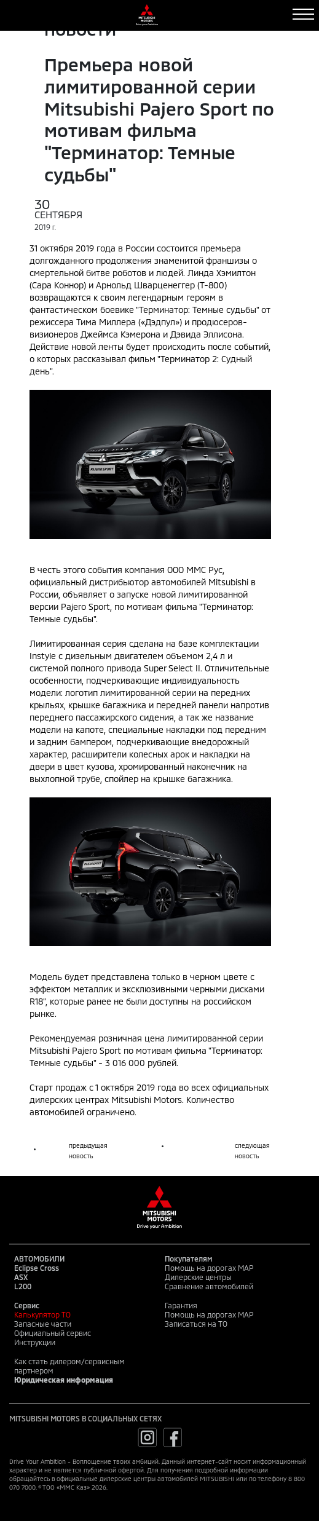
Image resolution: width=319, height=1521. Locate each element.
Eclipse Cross (36, 1267)
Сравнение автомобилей (209, 1286)
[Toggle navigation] (303, 14)
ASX (21, 1277)
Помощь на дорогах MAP (209, 1267)
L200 (22, 1286)
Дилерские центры (198, 1277)
